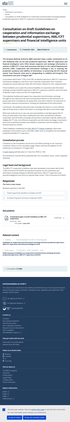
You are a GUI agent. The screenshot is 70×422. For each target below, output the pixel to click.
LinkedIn (8, 356)
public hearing (9, 152)
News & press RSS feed (11, 344)
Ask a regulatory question (12, 325)
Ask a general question (11, 321)
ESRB (4, 396)
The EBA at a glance (10, 371)
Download (59, 218)
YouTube (8, 361)
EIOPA (5, 392)
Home (5, 10)
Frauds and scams (9, 382)
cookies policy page (37, 409)
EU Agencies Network (13, 303)
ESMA (5, 394)
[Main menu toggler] (65, 4)
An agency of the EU (12, 298)
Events (7, 14)
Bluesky (8, 354)
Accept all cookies (14, 417)
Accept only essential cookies (35, 417)
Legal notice (7, 377)
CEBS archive (7, 399)
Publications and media (13, 12)
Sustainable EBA (13, 308)
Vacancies (6, 373)
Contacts (6, 319)
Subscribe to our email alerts (13, 342)
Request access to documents (13, 328)
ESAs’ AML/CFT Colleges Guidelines (40, 128)
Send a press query (9, 323)
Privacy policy (7, 375)
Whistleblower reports (11, 332)
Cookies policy (8, 380)
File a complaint (8, 330)
